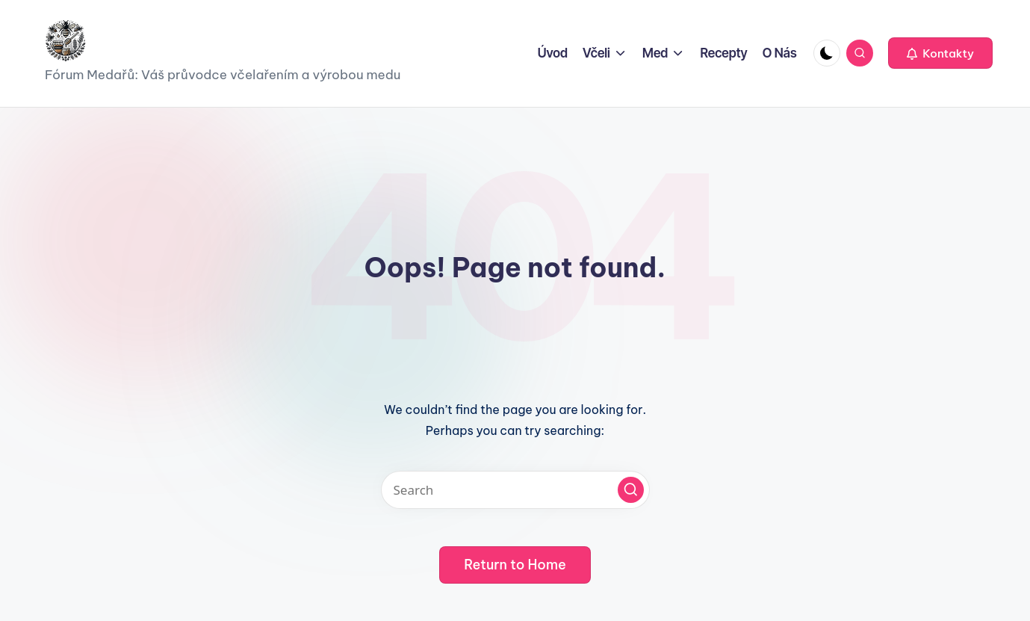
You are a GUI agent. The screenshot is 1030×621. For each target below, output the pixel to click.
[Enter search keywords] (515, 490)
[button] (940, 53)
